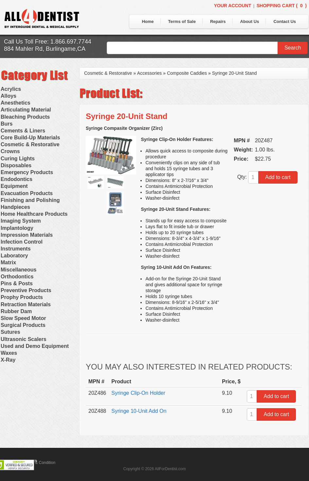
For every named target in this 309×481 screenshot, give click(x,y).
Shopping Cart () (282, 5)
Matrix (8, 262)
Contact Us (284, 21)
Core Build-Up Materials (30, 137)
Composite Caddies (187, 73)
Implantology (17, 228)
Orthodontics (17, 276)
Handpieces (15, 207)
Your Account (232, 5)
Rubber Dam (16, 311)
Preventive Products (26, 290)
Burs (6, 124)
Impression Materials (27, 235)
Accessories (149, 73)
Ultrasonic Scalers (23, 339)
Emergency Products (27, 172)
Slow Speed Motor (23, 318)
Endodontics (16, 179)
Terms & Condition (39, 462)
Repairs (218, 21)
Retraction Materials (26, 304)
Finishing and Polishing (30, 200)
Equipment (14, 186)
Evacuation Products (27, 193)
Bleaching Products (25, 117)
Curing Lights (18, 158)
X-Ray (8, 360)
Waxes (9, 353)
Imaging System (21, 221)
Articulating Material (26, 109)
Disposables (16, 165)
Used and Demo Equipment (35, 346)
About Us (249, 21)
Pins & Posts (17, 283)
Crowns (10, 151)
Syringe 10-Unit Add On (138, 411)
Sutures (10, 332)
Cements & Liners (23, 130)
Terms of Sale (182, 21)
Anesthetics (15, 103)
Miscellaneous (18, 269)
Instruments (16, 248)
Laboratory (14, 255)
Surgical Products (23, 325)
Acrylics (11, 89)
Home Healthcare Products (34, 214)
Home (148, 21)
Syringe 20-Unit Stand (234, 73)
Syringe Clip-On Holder (138, 393)
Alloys (8, 96)
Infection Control (22, 242)
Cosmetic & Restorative (30, 144)
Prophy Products (22, 297)
